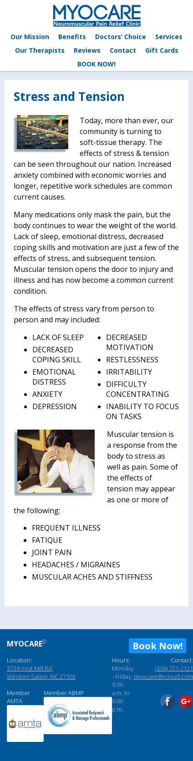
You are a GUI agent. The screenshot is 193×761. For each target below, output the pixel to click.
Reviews (87, 50)
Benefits (72, 36)
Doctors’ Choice (120, 36)
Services (169, 36)
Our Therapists (40, 50)
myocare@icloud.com (163, 676)
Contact (123, 50)
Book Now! (157, 646)
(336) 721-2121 (174, 668)
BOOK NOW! (96, 64)
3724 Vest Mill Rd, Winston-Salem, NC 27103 (41, 672)
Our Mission (29, 36)
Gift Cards (161, 50)
